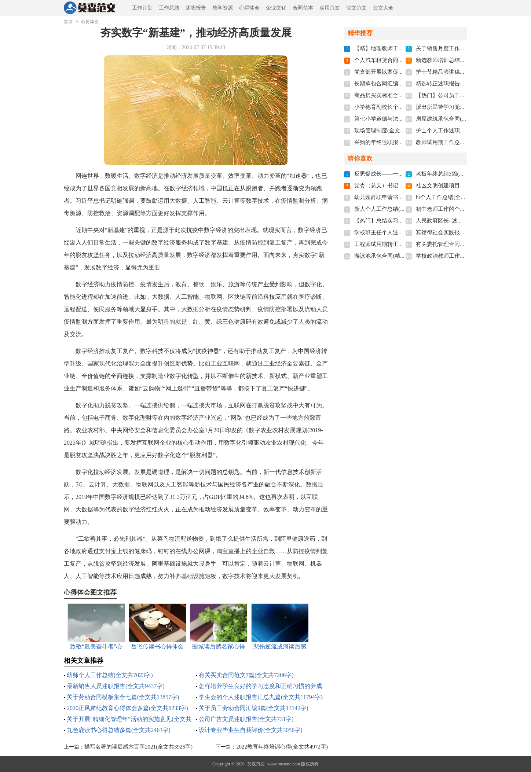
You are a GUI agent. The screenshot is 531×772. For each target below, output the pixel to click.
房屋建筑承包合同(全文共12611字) (457, 119)
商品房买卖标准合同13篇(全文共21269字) (404, 95)
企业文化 (276, 8)
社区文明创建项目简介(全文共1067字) (462, 185)
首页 (68, 21)
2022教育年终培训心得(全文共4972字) (282, 747)
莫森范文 (256, 764)
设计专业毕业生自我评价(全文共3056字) (251, 730)
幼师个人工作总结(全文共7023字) (110, 675)
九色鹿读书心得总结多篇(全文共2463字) (119, 730)
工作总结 (169, 8)
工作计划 (142, 8)
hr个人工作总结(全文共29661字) (454, 197)
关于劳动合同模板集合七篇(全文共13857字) (123, 697)
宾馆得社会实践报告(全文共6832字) (459, 232)
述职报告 (196, 8)
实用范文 (329, 8)
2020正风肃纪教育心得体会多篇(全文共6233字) (127, 708)
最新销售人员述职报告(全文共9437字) (116, 686)
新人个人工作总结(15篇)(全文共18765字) (403, 209)
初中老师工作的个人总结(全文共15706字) (466, 209)
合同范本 (303, 8)
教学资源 (222, 8)
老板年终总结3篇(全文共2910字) (455, 174)
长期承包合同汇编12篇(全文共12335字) (401, 84)
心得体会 (249, 8)
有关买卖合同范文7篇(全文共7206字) (246, 675)
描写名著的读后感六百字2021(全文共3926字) (138, 747)
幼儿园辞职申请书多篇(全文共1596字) (400, 197)
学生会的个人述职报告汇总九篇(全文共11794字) (261, 697)
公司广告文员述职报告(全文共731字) (246, 719)
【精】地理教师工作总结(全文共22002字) (404, 48)
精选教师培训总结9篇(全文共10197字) (462, 60)
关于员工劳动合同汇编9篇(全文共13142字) (253, 708)
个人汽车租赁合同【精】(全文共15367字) (404, 60)
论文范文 (356, 8)
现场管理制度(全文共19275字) (390, 130)
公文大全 (383, 8)
